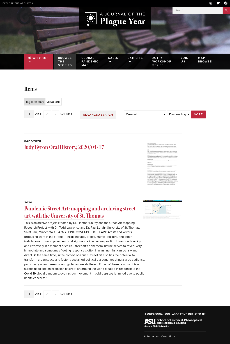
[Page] (29, 114)
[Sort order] (178, 114)
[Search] (197, 10)
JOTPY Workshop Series (161, 61)
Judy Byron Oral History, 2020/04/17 (64, 147)
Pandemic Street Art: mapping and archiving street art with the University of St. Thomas (80, 212)
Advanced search (98, 115)
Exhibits (135, 58)
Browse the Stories (65, 61)
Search (226, 10)
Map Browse (205, 59)
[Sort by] (145, 114)
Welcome (41, 58)
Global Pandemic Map (90, 61)
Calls (113, 58)
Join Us (185, 59)
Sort (198, 114)
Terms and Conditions (160, 336)
